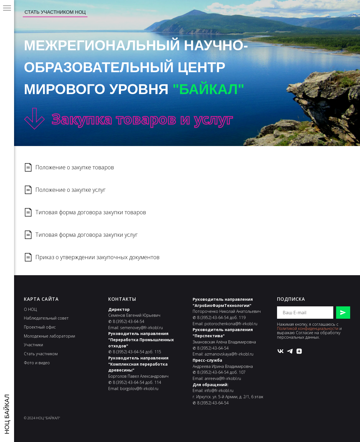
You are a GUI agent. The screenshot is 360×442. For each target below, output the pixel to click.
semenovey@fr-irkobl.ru (141, 327)
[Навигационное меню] (7, 8)
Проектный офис (40, 327)
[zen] (299, 351)
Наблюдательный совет (46, 318)
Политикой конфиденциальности (307, 328)
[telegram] (289, 351)
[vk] (280, 351)
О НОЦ (30, 309)
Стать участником (41, 353)
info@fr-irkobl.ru (218, 390)
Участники (33, 344)
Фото (29, 362)
